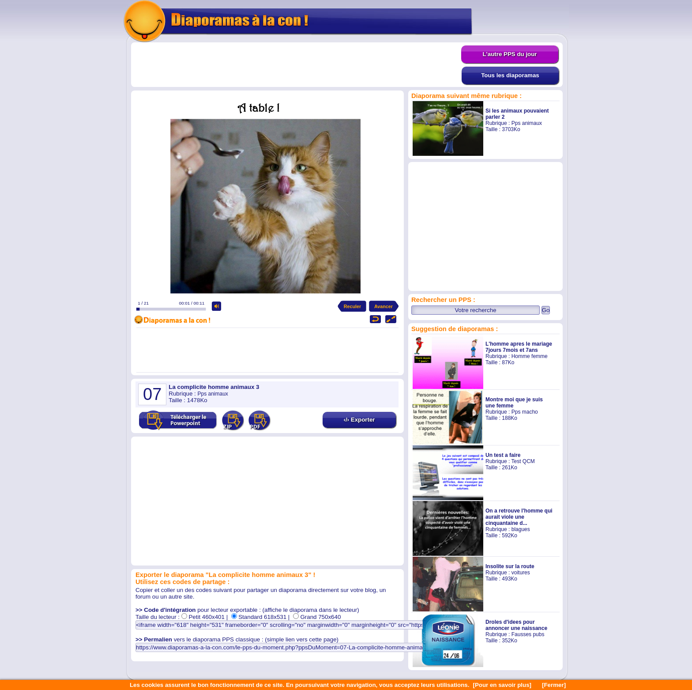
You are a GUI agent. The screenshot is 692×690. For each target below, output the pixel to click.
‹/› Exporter (359, 419)
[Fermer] (554, 685)
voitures (520, 572)
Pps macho (524, 412)
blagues (520, 529)
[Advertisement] (296, 65)
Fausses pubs (528, 634)
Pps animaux (526, 123)
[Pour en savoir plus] (502, 685)
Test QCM (522, 461)
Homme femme (529, 356)
